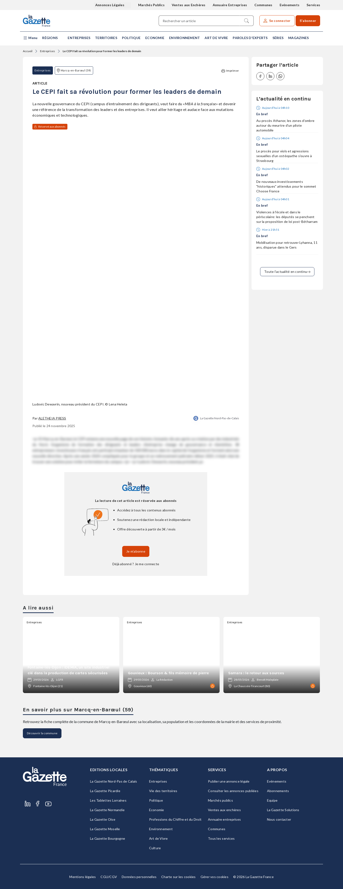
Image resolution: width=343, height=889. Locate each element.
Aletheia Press (52, 418)
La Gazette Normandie (107, 810)
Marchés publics (220, 800)
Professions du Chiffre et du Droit (175, 819)
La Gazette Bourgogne (107, 838)
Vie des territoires (163, 791)
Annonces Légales (110, 5)
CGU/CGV (109, 877)
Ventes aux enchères (224, 810)
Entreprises (79, 38)
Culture (155, 848)
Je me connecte (147, 564)
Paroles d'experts (250, 38)
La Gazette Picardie (105, 791)
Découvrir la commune (42, 733)
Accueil (27, 51)
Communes (263, 5)
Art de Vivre (216, 38)
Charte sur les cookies (178, 877)
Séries (278, 38)
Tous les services (221, 838)
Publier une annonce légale (229, 781)
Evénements (290, 5)
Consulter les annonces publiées (233, 791)
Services (313, 5)
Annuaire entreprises (224, 819)
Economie (154, 38)
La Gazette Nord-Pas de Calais (113, 781)
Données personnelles (139, 877)
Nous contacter (279, 819)
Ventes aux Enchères (189, 5)
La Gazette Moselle (105, 829)
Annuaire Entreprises (230, 5)
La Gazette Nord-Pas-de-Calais (219, 418)
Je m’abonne (135, 551)
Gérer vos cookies (214, 877)
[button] (30, 38)
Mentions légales (82, 877)
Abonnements (278, 791)
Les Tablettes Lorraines (108, 800)
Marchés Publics (151, 5)
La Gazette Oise (102, 819)
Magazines (298, 38)
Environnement (184, 38)
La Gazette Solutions (283, 810)
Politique (131, 38)
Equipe (272, 800)
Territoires (106, 38)
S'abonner (308, 21)
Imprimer (230, 71)
